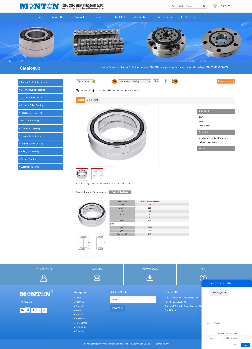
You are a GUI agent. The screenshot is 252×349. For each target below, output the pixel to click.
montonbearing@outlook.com (213, 138)
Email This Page (118, 90)
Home (39, 17)
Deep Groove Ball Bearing (33, 90)
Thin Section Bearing (30, 128)
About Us (59, 17)
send (245, 345)
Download (80, 331)
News (100, 17)
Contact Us (188, 17)
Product (80, 17)
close (234, 344)
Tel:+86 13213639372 (209, 142)
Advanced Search (226, 81)
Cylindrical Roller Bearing (32, 97)
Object (81, 100)
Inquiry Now (117, 308)
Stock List (119, 17)
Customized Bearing (30, 167)
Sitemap (158, 344)
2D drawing (92, 100)
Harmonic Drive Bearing (32, 144)
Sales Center (164, 17)
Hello (208, 323)
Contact (218, 323)
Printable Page (101, 90)
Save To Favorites (134, 90)
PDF (201, 117)
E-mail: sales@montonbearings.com (181, 298)
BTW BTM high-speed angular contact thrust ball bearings (177, 67)
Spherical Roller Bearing (32, 105)
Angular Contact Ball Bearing (134, 67)
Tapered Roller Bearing (31, 113)
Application (141, 17)
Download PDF (85, 90)
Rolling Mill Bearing (30, 151)
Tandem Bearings (29, 159)
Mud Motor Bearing (30, 121)
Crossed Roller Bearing (31, 136)
